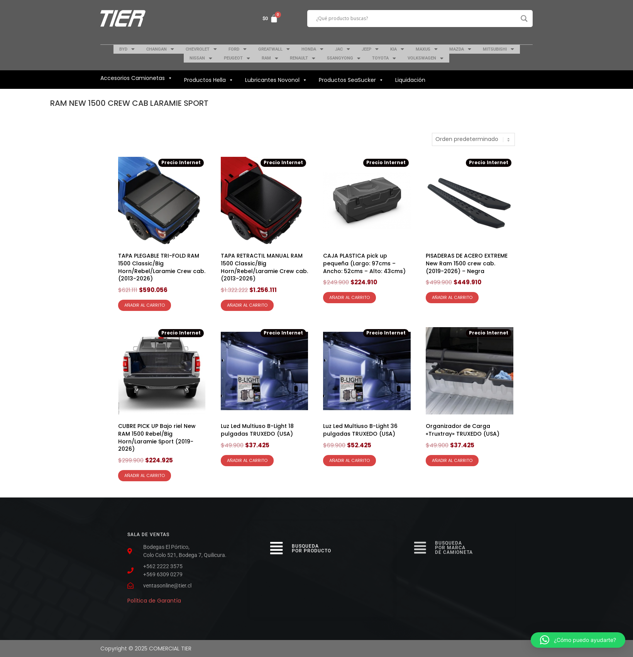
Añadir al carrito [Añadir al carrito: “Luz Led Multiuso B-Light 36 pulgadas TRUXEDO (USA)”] (349, 460)
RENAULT (302, 58)
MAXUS (427, 49)
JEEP (370, 49)
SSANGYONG (344, 58)
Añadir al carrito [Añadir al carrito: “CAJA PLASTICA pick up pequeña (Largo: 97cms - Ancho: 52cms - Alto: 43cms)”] (349, 297)
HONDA (312, 49)
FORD (237, 49)
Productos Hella (209, 80)
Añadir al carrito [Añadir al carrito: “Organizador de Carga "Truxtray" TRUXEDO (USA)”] (452, 460)
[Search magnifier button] (524, 18)
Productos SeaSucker (351, 80)
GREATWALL (274, 49)
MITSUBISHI (498, 49)
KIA (397, 49)
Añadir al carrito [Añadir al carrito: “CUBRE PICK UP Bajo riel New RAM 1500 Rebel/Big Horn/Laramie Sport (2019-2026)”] (144, 475)
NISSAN (201, 58)
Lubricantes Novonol (276, 80)
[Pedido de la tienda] (473, 139)
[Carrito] (270, 18)
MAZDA (460, 49)
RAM (270, 58)
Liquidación (410, 80)
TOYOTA (384, 58)
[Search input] (416, 18)
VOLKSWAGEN (425, 58)
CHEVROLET (201, 49)
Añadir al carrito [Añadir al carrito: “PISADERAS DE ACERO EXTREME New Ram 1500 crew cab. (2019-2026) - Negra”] (452, 297)
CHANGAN (160, 49)
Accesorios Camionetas (136, 78)
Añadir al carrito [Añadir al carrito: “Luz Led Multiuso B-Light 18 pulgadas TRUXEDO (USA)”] (247, 460)
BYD (127, 49)
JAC (342, 49)
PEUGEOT (237, 58)
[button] (578, 640)
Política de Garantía (154, 600)
